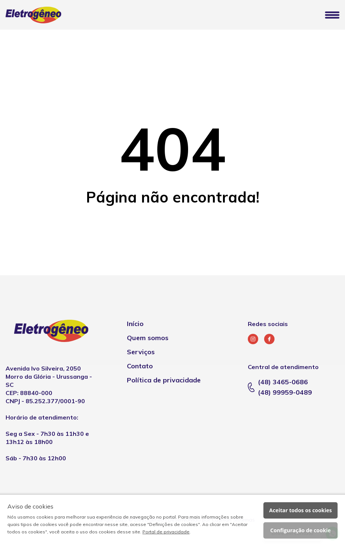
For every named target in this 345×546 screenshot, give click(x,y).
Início (135, 323)
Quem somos (147, 337)
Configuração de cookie (300, 530)
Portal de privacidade (166, 532)
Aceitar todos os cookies (300, 510)
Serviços (141, 352)
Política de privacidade (164, 380)
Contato (140, 366)
